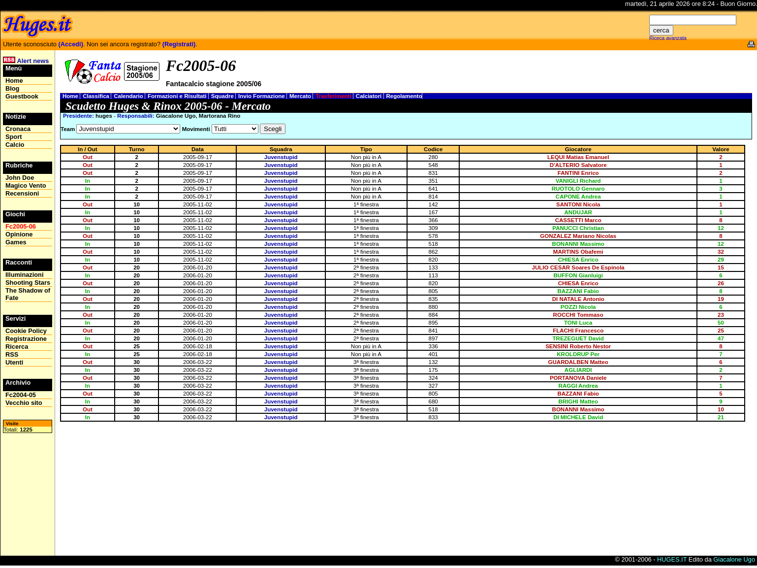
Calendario (129, 96)
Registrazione (26, 338)
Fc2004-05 (20, 395)
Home (71, 96)
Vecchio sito (23, 402)
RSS (11, 354)
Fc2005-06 (20, 226)
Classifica (97, 96)
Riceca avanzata (668, 38)
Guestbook (21, 96)
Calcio (14, 144)
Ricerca (16, 346)
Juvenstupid (281, 157)
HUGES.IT (672, 559)
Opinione (18, 234)
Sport (13, 136)
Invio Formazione (262, 96)
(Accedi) (70, 44)
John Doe (19, 177)
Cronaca (18, 129)
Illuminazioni (24, 274)
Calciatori (369, 96)
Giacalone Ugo (734, 559)
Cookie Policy (26, 330)
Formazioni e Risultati (178, 96)
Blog (12, 88)
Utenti (14, 362)
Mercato (301, 96)
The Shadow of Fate (27, 294)
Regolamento (404, 96)
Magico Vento (25, 185)
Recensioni (22, 193)
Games (16, 242)
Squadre (223, 96)
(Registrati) (179, 44)
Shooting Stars (27, 282)
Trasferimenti (334, 96)
